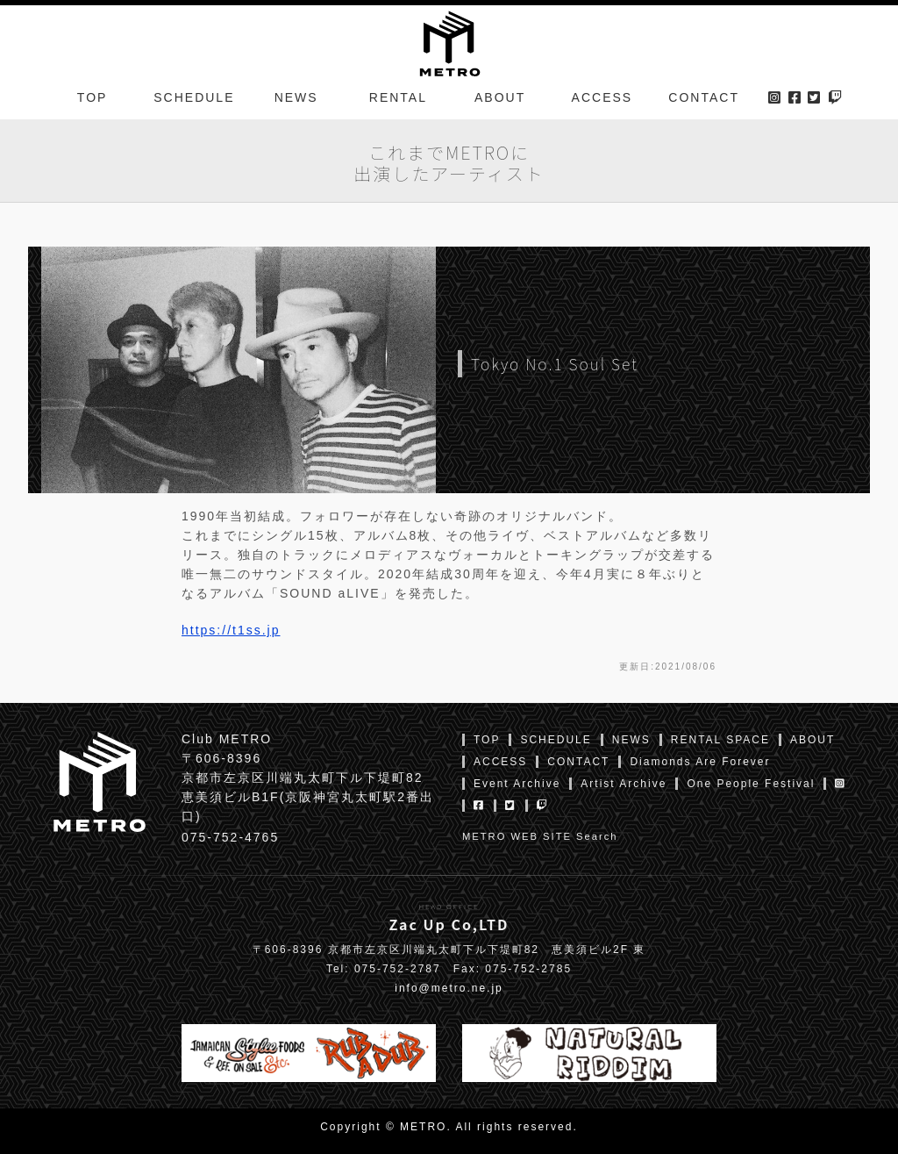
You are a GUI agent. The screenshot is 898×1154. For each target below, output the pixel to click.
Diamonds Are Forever (700, 762)
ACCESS (602, 100)
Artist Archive (623, 784)
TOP (92, 100)
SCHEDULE (193, 100)
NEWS (296, 100)
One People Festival (751, 784)
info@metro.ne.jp (449, 988)
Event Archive (517, 784)
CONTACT (703, 100)
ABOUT (499, 100)
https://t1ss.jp (231, 630)
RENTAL (398, 100)
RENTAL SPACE (720, 740)
